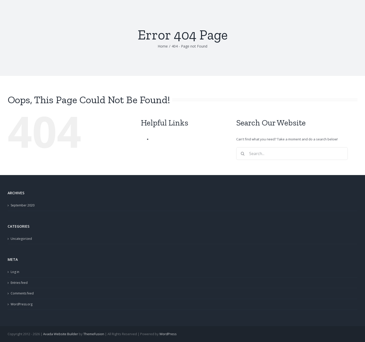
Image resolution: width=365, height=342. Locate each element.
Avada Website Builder (60, 334)
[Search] (242, 153)
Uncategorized (21, 239)
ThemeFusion (93, 334)
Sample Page (161, 139)
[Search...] (292, 153)
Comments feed (22, 293)
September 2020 (22, 205)
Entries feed (19, 283)
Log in (15, 272)
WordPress (168, 334)
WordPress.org (21, 304)
